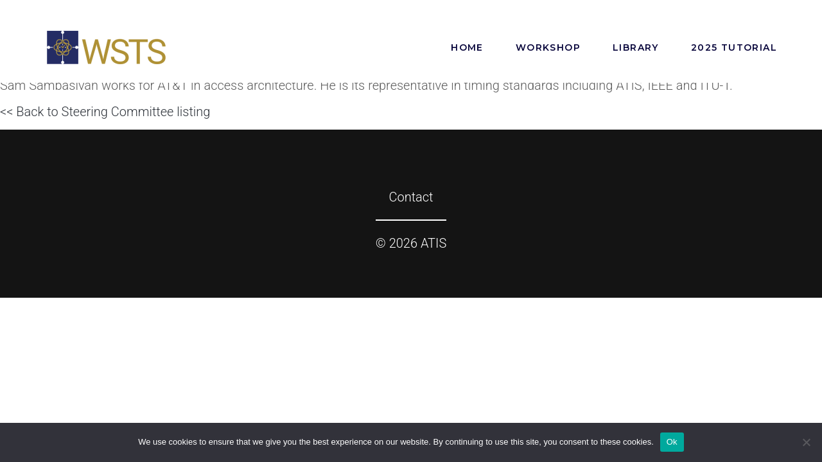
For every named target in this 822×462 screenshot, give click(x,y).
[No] (806, 442)
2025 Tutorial (734, 47)
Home (467, 47)
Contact (411, 197)
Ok (672, 442)
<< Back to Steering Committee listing (105, 111)
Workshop (548, 47)
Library (636, 47)
